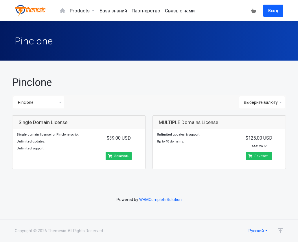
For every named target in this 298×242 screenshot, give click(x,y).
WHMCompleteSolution (160, 199)
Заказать (118, 156)
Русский (258, 230)
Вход (273, 10)
